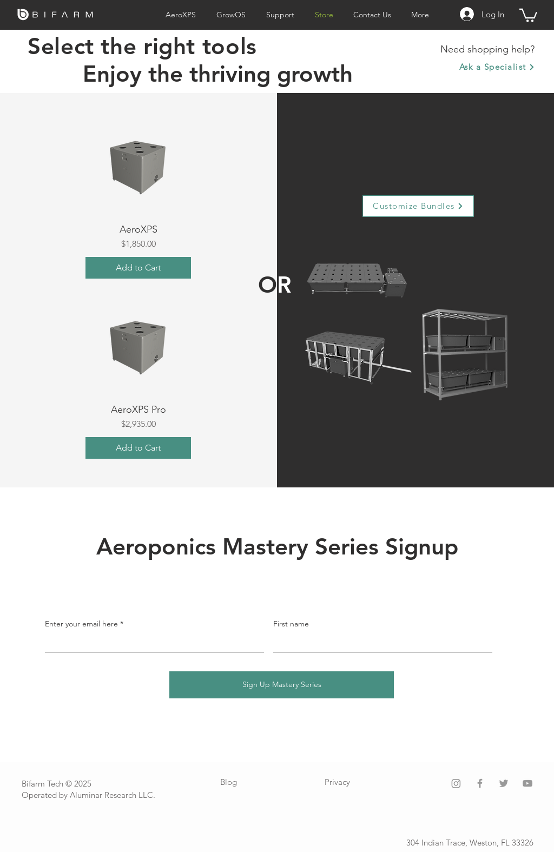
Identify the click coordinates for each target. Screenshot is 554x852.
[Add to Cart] (138, 268)
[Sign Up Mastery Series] (281, 684)
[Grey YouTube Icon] (527, 783)
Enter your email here (81, 624)
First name (291, 624)
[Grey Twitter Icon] (504, 783)
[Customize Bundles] (418, 206)
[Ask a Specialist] (497, 67)
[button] (528, 14)
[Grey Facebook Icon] (480, 783)
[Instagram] (456, 783)
